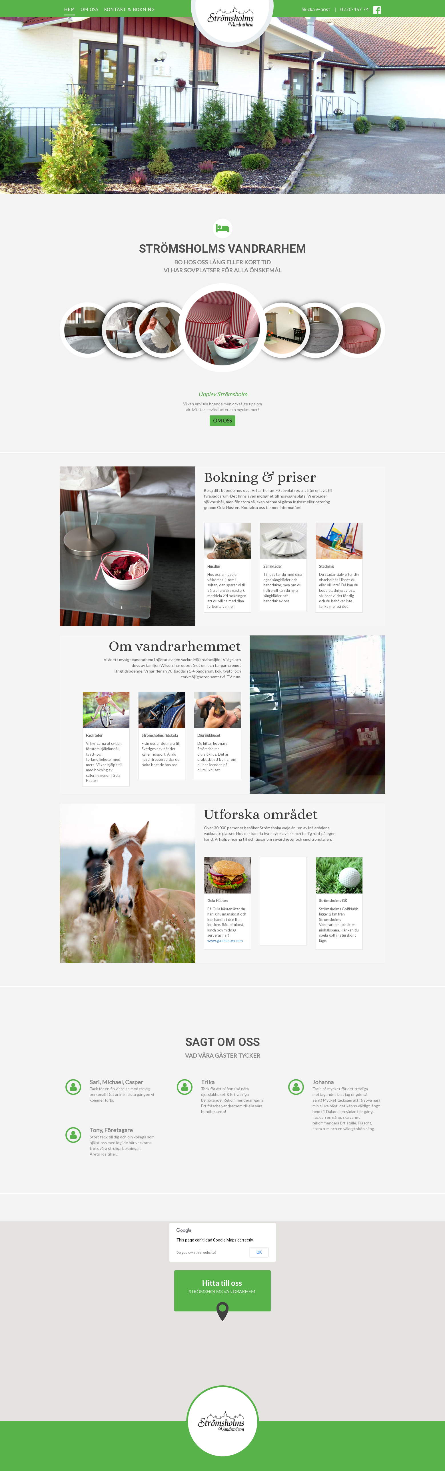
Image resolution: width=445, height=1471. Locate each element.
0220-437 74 (354, 9)
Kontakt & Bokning (129, 9)
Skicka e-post (316, 9)
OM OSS (222, 420)
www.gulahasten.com (225, 940)
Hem (69, 9)
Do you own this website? (196, 1253)
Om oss (89, 9)
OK (259, 1252)
